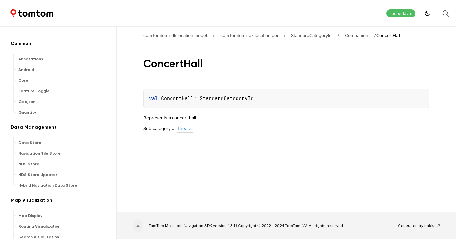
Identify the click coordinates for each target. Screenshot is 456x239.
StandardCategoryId (311, 35)
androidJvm (400, 13)
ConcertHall (177, 98)
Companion (356, 35)
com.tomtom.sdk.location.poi (249, 35)
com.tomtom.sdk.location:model (175, 35)
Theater (185, 128)
